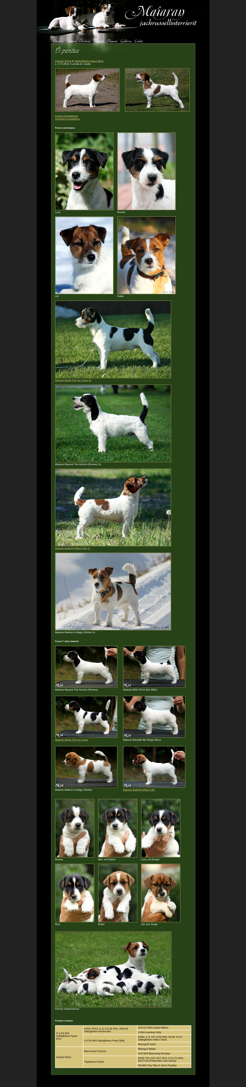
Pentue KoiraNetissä (66, 116)
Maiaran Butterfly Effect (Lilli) (139, 789)
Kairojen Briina (63, 61)
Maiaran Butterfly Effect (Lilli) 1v (72, 548)
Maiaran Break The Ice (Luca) (71, 739)
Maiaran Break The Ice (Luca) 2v (73, 380)
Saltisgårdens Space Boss (89, 61)
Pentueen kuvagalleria (67, 118)
